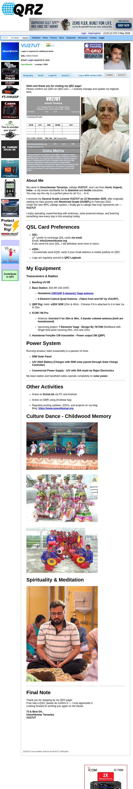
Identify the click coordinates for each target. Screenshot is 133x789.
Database (36, 38)
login (83, 33)
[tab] (28, 75)
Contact (93, 38)
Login (101, 38)
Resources (82, 38)
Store (61, 38)
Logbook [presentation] (52, 75)
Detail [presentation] (40, 75)
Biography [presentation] (28, 75)
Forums (53, 38)
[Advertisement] (53, 759)
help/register (94, 33)
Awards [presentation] (65, 75)
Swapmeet (71, 38)
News (45, 38)
